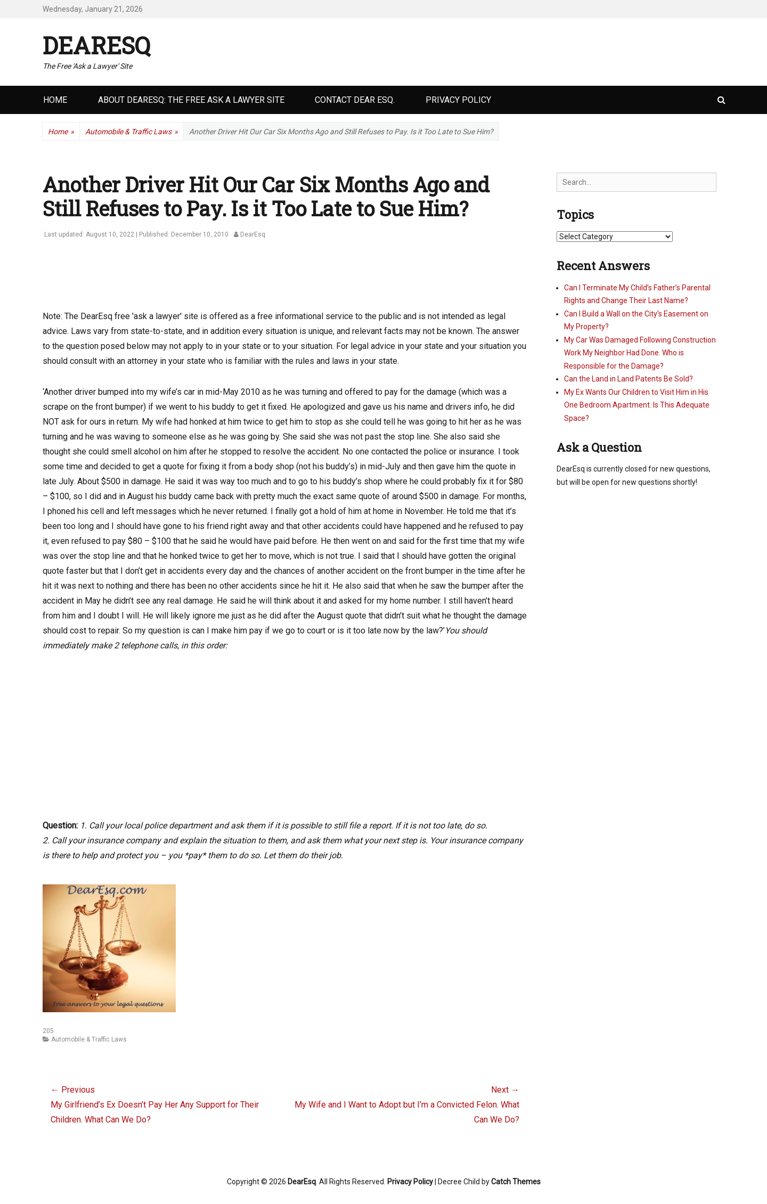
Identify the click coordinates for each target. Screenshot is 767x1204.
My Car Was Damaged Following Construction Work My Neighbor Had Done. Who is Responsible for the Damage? (640, 353)
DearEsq (96, 45)
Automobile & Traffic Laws (131, 132)
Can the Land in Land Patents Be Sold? (628, 379)
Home (55, 100)
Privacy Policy (458, 100)
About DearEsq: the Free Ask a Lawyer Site (191, 100)
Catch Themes (516, 1181)
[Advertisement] (236, 280)
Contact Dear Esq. (355, 100)
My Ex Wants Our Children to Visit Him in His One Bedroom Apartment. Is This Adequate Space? (636, 405)
